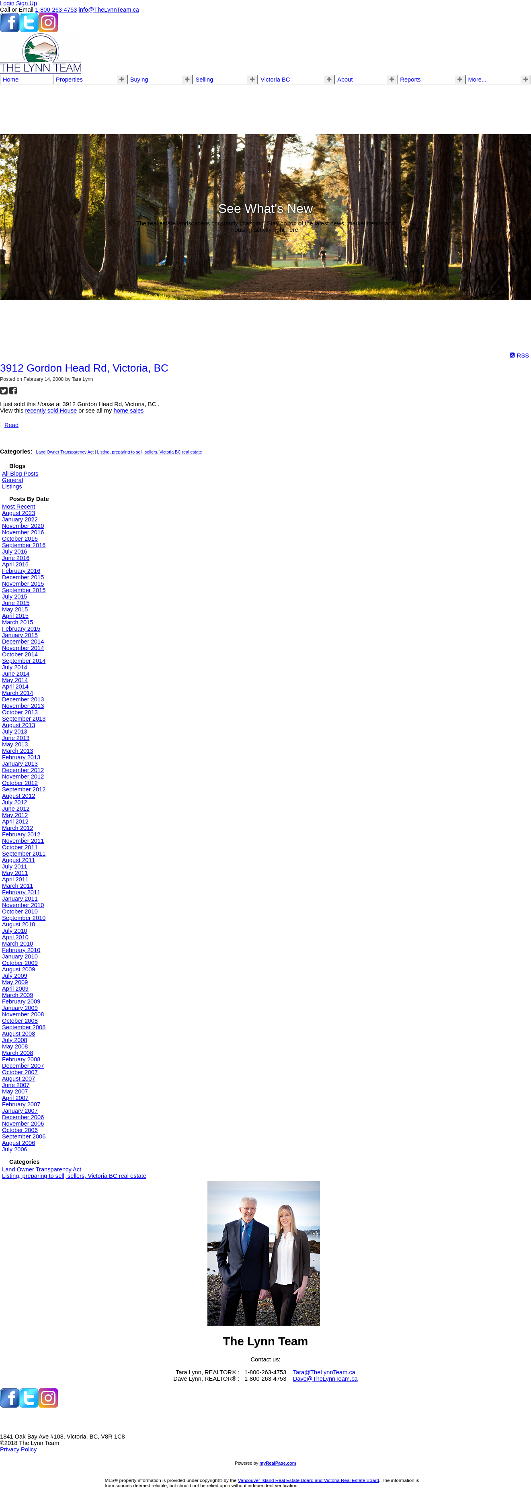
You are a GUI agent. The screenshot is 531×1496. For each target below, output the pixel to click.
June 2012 (15, 808)
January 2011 (20, 898)
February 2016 (21, 571)
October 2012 (20, 783)
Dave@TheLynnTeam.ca (325, 1378)
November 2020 (23, 526)
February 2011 (21, 892)
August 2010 (18, 924)
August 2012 (18, 796)
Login (7, 3)
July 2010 (14, 931)
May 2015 (15, 609)
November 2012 (23, 776)
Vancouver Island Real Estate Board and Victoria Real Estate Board (308, 1480)
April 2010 (15, 937)
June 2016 (15, 558)
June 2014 (15, 673)
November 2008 (23, 1014)
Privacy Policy (18, 1449)
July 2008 (14, 1040)
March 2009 (17, 995)
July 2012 (14, 802)
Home (10, 79)
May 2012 (15, 815)
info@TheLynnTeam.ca (109, 9)
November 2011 (23, 841)
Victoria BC (275, 79)
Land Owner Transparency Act (65, 452)
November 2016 (23, 532)
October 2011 (20, 847)
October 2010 (20, 911)
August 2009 (18, 969)
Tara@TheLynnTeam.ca (324, 1372)
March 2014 (17, 693)
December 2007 (23, 1066)
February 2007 (21, 1104)
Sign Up (26, 3)
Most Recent (18, 506)
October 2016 (20, 538)
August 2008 (18, 1033)
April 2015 (15, 616)
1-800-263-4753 (56, 9)
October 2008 (20, 1021)
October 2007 (20, 1072)
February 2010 (21, 950)
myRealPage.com (278, 1463)
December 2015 (23, 577)
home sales (128, 410)
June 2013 (15, 738)
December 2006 (23, 1117)
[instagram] (48, 30)
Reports (410, 79)
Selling (204, 79)
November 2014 (23, 648)
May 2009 (15, 982)
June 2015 (15, 603)
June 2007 (15, 1085)
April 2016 (15, 564)
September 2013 (23, 718)
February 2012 (21, 834)
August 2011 (18, 860)
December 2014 (23, 641)
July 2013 (14, 731)
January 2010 (20, 956)
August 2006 (18, 1143)
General (12, 480)
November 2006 (23, 1123)
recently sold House (51, 410)
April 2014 (15, 686)
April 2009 (15, 988)
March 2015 (17, 622)
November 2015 (23, 583)
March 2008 (17, 1053)
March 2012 (17, 828)
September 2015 (23, 590)
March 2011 (17, 886)
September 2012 (23, 789)
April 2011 (15, 879)
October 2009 (20, 963)
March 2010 (17, 943)
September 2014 (23, 661)
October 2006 (20, 1130)
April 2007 (15, 1098)
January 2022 (20, 519)
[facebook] (9, 30)
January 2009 (20, 1008)
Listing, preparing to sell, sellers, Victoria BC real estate (149, 452)
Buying (139, 79)
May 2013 (15, 744)
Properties (69, 79)
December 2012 (23, 770)
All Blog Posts (20, 473)
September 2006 (23, 1136)
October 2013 (20, 712)
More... (477, 79)
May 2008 (15, 1046)
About (345, 79)
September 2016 (23, 545)
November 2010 (23, 905)
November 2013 (23, 706)
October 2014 (20, 654)
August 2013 (18, 725)
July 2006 (14, 1149)
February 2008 (21, 1059)
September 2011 (23, 853)
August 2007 (18, 1078)
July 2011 (14, 866)
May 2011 (15, 873)
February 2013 (21, 757)
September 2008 (23, 1027)
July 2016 (14, 551)
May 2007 (15, 1091)
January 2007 (20, 1111)
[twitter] (29, 30)
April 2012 (15, 821)
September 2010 (23, 918)
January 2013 (20, 763)
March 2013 (17, 751)
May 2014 (15, 680)
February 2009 (21, 1001)
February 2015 (21, 628)
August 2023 (18, 513)
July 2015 (14, 596)
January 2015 (20, 635)
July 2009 (14, 976)
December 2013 (23, 699)
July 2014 (14, 667)
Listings (12, 486)
